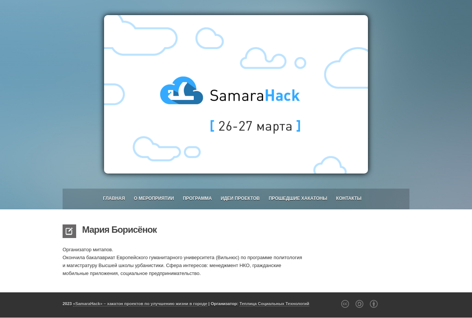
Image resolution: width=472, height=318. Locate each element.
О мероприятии (154, 198)
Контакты (349, 198)
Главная (114, 198)
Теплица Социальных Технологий (274, 303)
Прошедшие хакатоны (298, 198)
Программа (197, 198)
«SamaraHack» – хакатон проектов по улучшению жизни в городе (140, 303)
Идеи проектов (240, 198)
